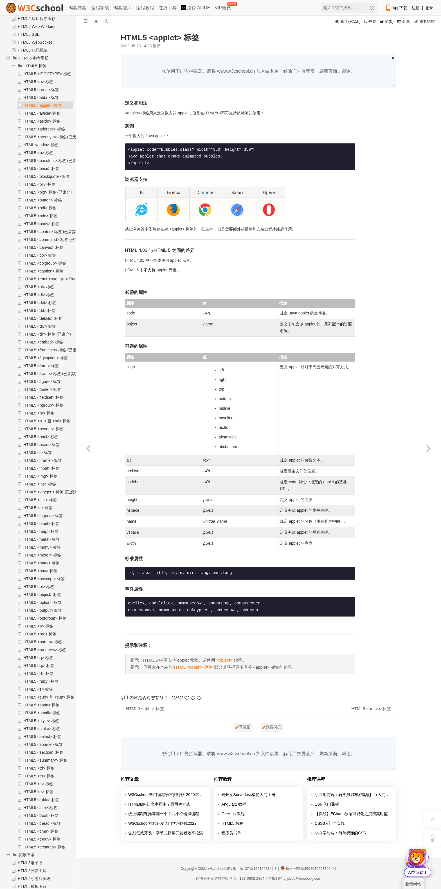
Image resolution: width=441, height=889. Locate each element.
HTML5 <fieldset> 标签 (43, 397)
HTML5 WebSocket (35, 42)
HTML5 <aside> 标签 (41, 121)
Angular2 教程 (233, 804)
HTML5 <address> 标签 (44, 129)
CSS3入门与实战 (330, 823)
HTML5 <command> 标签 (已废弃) (53, 239)
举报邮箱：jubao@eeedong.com (294, 878)
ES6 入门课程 (327, 804)
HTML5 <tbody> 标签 (41, 839)
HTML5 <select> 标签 (42, 736)
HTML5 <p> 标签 (38, 626)
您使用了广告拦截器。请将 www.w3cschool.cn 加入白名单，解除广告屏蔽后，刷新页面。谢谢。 (258, 71)
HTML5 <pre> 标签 (40, 634)
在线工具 (168, 7)
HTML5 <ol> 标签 (38, 586)
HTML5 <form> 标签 (41, 365)
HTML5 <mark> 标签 (41, 563)
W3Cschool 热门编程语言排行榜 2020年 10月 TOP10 (167, 794)
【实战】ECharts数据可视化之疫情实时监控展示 (353, 814)
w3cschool (216, 868)
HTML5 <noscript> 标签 (44, 579)
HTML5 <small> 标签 (41, 713)
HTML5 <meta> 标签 (41, 539)
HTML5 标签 (35, 66)
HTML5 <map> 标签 (40, 531)
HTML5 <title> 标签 (40, 807)
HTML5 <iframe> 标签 (42, 460)
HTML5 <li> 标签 (38, 508)
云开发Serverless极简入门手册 (248, 794)
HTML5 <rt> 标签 (38, 673)
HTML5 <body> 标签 (41, 223)
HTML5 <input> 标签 (41, 468)
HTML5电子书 (30, 863)
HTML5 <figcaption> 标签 (45, 358)
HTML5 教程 (232, 823)
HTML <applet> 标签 (193, 667)
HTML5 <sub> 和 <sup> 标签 (48, 697)
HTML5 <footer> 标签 (42, 389)
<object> (224, 660)
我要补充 (272, 727)
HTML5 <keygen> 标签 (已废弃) (51, 492)
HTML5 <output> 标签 (42, 610)
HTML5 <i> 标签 (37, 452)
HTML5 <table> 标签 (41, 799)
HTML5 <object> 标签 (42, 594)
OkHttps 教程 (232, 814)
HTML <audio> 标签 (40, 145)
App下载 (396, 8)
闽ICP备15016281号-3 (258, 868)
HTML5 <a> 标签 (38, 81)
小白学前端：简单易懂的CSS (340, 833)
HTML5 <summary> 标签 (45, 760)
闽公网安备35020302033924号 (308, 868)
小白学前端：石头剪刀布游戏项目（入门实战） (353, 794)
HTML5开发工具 (32, 870)
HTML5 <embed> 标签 (43, 342)
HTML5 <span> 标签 (41, 705)
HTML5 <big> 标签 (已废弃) (47, 192)
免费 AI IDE (195, 7)
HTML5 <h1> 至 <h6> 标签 (46, 421)
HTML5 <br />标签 (39, 184)
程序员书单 (231, 833)
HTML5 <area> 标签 (41, 89)
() (386, 21)
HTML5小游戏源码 (34, 878)
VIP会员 (223, 6)
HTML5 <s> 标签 (38, 689)
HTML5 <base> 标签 (41, 168)
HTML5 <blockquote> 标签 (46, 176)
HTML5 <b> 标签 (38, 152)
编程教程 (145, 7)
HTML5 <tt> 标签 (38, 784)
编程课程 (78, 7)
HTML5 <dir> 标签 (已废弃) (47, 334)
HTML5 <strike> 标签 (41, 728)
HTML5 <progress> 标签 (44, 650)
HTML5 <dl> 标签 (38, 294)
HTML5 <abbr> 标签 (41, 97)
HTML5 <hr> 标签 (38, 413)
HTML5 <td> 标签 (38, 768)
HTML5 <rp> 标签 (38, 665)
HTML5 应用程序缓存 (36, 18)
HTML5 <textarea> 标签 (44, 847)
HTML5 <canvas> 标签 (43, 247)
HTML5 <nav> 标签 (40, 571)
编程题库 (123, 7)
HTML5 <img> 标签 (40, 476)
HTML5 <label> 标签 (41, 523)
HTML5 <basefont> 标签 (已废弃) (52, 160)
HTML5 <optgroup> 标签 (44, 618)
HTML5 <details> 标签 (42, 318)
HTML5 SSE (29, 34)
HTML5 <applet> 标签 (42, 105)
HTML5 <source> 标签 (43, 744)
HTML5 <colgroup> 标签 (44, 263)
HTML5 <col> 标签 (39, 255)
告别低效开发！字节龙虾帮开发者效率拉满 (165, 833)
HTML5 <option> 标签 (42, 602)
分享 (403, 21)
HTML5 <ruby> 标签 (40, 681)
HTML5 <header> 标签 (43, 429)
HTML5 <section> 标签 (43, 752)
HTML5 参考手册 (34, 58)
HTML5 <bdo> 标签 (40, 216)
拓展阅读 (27, 855)
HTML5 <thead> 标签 (42, 823)
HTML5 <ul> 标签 (38, 287)
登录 (429, 8)
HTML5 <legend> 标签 (43, 515)
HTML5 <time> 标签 (40, 831)
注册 (416, 8)
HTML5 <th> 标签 (38, 776)
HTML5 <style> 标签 (41, 721)
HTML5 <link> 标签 (40, 500)
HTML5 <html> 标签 (40, 436)
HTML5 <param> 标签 (42, 642)
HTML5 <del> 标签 (39, 302)
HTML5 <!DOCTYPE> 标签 (47, 74)
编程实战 (100, 7)
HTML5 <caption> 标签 (43, 271)
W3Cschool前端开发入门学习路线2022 (162, 823)
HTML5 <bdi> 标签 (39, 208)
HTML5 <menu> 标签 (42, 547)
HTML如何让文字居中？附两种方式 (159, 804)
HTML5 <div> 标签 (39, 326)
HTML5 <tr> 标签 (38, 792)
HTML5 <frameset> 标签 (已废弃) (52, 350)
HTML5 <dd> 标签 (39, 310)
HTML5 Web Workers (36, 26)
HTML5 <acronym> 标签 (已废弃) (52, 137)
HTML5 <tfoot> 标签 (40, 815)
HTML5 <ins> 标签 (39, 484)
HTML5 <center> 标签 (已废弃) (50, 231)
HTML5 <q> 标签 (38, 657)
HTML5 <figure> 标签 (42, 381)
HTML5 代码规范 (33, 50)
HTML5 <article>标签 (41, 113)
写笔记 (243, 727)
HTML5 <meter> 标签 (42, 555)
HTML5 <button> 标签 (42, 200)
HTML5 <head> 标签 (41, 444)
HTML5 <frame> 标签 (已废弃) (49, 373)
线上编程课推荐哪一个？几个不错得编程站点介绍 (167, 814)
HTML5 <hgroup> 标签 (43, 405)
